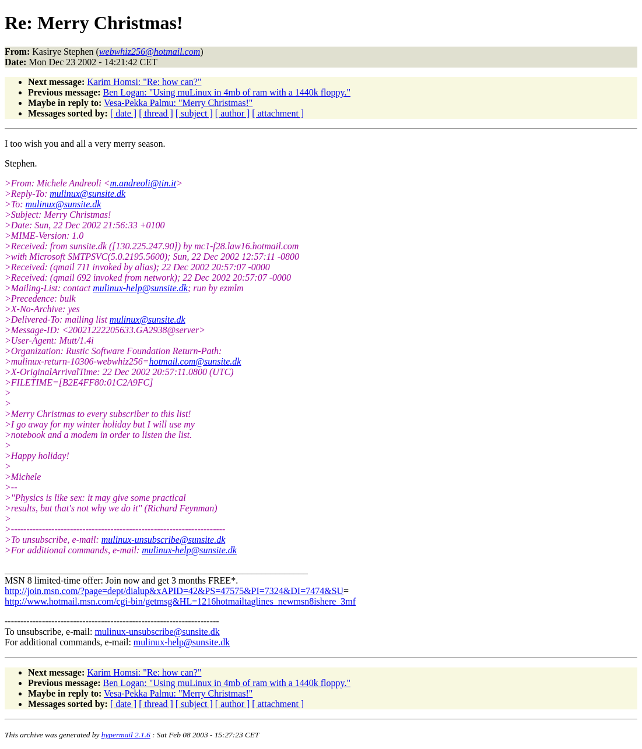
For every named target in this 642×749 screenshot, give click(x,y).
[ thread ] (156, 113)
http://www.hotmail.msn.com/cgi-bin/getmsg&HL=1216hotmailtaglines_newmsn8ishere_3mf (180, 601)
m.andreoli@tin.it (143, 183)
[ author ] (232, 113)
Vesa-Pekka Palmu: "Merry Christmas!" (178, 103)
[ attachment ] (278, 113)
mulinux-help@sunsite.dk (140, 288)
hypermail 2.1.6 (125, 734)
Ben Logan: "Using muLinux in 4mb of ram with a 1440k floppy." (226, 92)
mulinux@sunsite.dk (87, 194)
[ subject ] (194, 113)
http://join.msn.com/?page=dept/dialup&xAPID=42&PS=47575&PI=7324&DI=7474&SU (174, 591)
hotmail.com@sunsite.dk (195, 361)
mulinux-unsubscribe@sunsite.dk (163, 540)
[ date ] (123, 113)
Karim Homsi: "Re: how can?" (144, 82)
